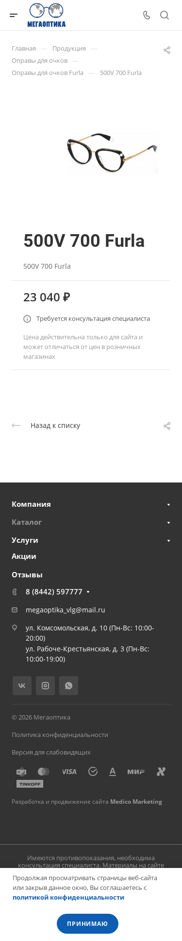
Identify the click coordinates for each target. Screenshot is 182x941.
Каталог (27, 522)
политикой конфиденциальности (68, 897)
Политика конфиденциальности (60, 734)
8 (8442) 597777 (54, 591)
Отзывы (27, 574)
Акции (24, 556)
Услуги (25, 540)
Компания (31, 504)
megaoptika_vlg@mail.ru (65, 609)
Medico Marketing (136, 801)
